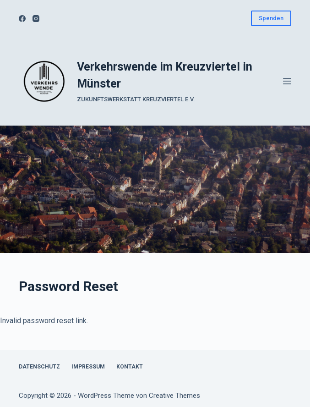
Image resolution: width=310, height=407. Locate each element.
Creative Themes (174, 395)
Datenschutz (39, 366)
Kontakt (129, 366)
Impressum (88, 366)
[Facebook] (22, 18)
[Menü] (287, 81)
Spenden (271, 18)
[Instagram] (36, 18)
